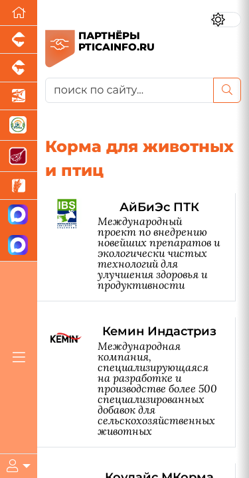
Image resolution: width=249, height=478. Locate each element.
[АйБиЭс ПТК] (143, 247)
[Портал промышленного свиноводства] (18, 40)
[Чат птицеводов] (18, 246)
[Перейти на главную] (18, 13)
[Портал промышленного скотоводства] (18, 68)
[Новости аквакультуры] (18, 96)
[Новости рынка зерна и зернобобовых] (18, 186)
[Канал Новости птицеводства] (18, 215)
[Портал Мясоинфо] (18, 156)
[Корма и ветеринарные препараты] (18, 125)
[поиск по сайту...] (129, 90)
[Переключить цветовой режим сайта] (225, 19)
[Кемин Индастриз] (143, 382)
